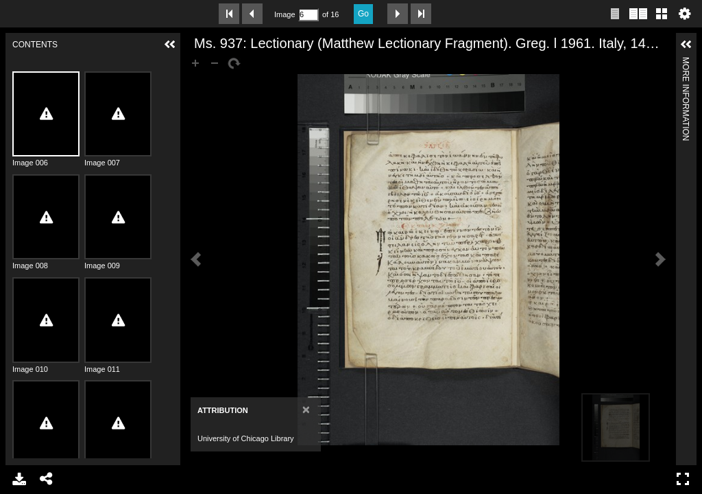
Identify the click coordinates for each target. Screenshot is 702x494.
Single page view (615, 13)
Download (19, 479)
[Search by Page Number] (308, 14)
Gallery (661, 13)
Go (363, 14)
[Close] (306, 409)
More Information (685, 63)
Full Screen (683, 479)
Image (284, 14)
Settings (685, 13)
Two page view (638, 13)
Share (46, 479)
